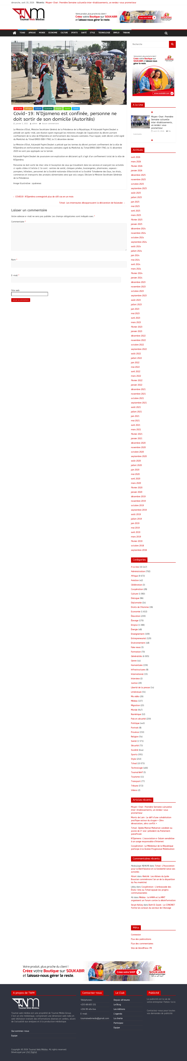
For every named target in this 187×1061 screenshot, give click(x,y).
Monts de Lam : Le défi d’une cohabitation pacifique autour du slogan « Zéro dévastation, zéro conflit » (151, 820)
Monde (42, 33)
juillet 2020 (136, 465)
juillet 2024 (136, 251)
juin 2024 (135, 255)
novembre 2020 (138, 447)
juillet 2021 (136, 412)
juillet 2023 (136, 304)
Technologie (104, 33)
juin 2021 (135, 416)
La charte (118, 1018)
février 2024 (136, 273)
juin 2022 (135, 362)
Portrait (135, 728)
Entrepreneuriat (138, 638)
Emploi (116, 33)
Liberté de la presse (140, 687)
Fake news (136, 647)
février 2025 (136, 220)
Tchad (22, 33)
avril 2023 (135, 318)
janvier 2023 (136, 331)
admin (34, 124)
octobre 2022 (137, 345)
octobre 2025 (137, 184)
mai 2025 (135, 206)
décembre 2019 (138, 496)
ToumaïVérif (137, 772)
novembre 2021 (138, 394)
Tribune (126, 33)
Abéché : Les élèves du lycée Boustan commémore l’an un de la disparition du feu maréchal (153, 879)
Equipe (14, 1035)
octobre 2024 (137, 237)
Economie (52, 33)
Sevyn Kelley (137, 905)
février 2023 (136, 327)
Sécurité (135, 745)
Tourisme (135, 777)
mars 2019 (136, 537)
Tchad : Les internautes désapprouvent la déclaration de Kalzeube (92, 203)
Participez (118, 1023)
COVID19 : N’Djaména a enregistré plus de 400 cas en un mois (43, 196)
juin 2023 (135, 309)
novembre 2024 (138, 233)
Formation (136, 652)
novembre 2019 (138, 501)
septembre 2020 (139, 456)
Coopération (137, 589)
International (137, 674)
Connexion (136, 935)
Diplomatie (136, 603)
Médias (134, 701)
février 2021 (136, 434)
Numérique (136, 714)
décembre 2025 (138, 175)
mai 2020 (135, 474)
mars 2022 (136, 376)
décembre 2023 (138, 282)
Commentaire (18, 222)
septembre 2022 (139, 349)
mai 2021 (135, 420)
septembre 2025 (139, 188)
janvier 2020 (136, 492)
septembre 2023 (139, 295)
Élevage (134, 620)
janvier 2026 (136, 170)
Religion (135, 736)
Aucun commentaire (49, 124)
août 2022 (136, 353)
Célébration (136, 585)
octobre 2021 (137, 398)
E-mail (15, 275)
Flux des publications (141, 939)
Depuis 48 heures (122, 1000)
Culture (64, 33)
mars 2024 (136, 269)
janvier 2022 (136, 385)
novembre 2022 (138, 340)
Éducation (135, 616)
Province (135, 732)
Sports (74, 33)
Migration (135, 705)
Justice (134, 683)
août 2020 (136, 461)
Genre (134, 661)
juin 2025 (135, 202)
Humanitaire (137, 665)
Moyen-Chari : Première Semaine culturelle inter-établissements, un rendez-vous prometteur (91, 2)
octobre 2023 (137, 291)
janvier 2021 (136, 438)
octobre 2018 (137, 545)
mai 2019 (135, 528)
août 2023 (136, 300)
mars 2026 (136, 161)
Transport (136, 781)
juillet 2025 (136, 197)
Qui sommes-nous (20, 1031)
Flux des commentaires (142, 943)
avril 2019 (135, 532)
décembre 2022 (138, 336)
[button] (123, 17)
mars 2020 (136, 483)
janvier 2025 (136, 224)
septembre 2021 (139, 403)
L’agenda (118, 1014)
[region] (123, 17)
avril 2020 (135, 478)
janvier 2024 (136, 278)
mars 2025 (136, 215)
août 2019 (136, 514)
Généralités (136, 656)
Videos (134, 790)
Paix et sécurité (138, 719)
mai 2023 (135, 313)
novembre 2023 (138, 286)
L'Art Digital (31, 1052)
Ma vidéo (135, 696)
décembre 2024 (138, 228)
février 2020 (136, 487)
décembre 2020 (138, 443)
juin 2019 (135, 523)
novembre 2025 (138, 179)
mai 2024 (135, 260)
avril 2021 (135, 425)
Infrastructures (138, 669)
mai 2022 (135, 367)
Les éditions (119, 1009)
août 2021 (136, 407)
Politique (135, 723)
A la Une (18, 109)
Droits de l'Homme (140, 607)
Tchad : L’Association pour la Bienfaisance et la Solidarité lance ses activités (153, 869)
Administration (138, 571)
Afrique (32, 33)
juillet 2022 (136, 358)
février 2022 (136, 380)
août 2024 (136, 246)
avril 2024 (135, 264)
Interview (135, 678)
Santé (83, 33)
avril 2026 (135, 157)
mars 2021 (136, 429)
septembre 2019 (139, 510)
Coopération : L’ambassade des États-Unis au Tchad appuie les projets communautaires (151, 890)
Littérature (136, 692)
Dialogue (135, 598)
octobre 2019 (137, 505)
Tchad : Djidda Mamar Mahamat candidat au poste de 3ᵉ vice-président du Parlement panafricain (151, 831)
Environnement (138, 643)
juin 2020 (135, 470)
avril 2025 (135, 211)
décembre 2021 (138, 389)
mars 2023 (136, 322)
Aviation (135, 580)
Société (134, 750)
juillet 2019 (136, 519)
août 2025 (136, 193)
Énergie (134, 629)
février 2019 (136, 541)
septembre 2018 (139, 550)
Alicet (134, 876)
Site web (15, 290)
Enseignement (137, 634)
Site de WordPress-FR (141, 948)
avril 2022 (135, 371)
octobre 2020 (137, 452)
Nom (14, 260)
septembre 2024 (139, 242)
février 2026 (136, 166)
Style (92, 33)
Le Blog (117, 1004)
